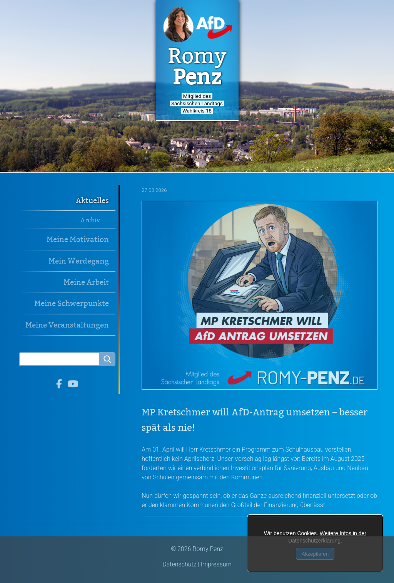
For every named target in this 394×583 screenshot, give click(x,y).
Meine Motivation (78, 239)
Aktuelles (92, 200)
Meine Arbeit (86, 282)
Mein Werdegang (78, 261)
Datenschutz (179, 564)
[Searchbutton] (107, 359)
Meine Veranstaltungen (67, 325)
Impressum (216, 564)
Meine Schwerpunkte (71, 303)
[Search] (59, 359)
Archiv (90, 220)
